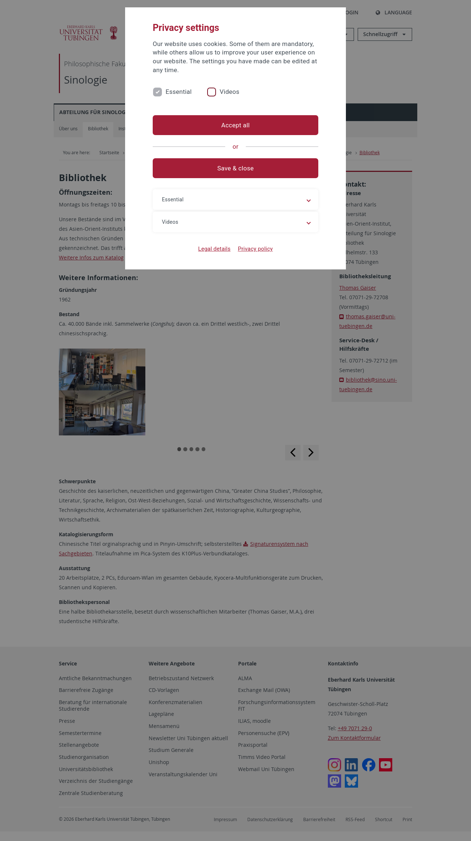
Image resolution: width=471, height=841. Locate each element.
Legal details (214, 248)
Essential (179, 91)
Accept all (235, 125)
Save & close (235, 168)
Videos (230, 91)
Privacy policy (255, 248)
